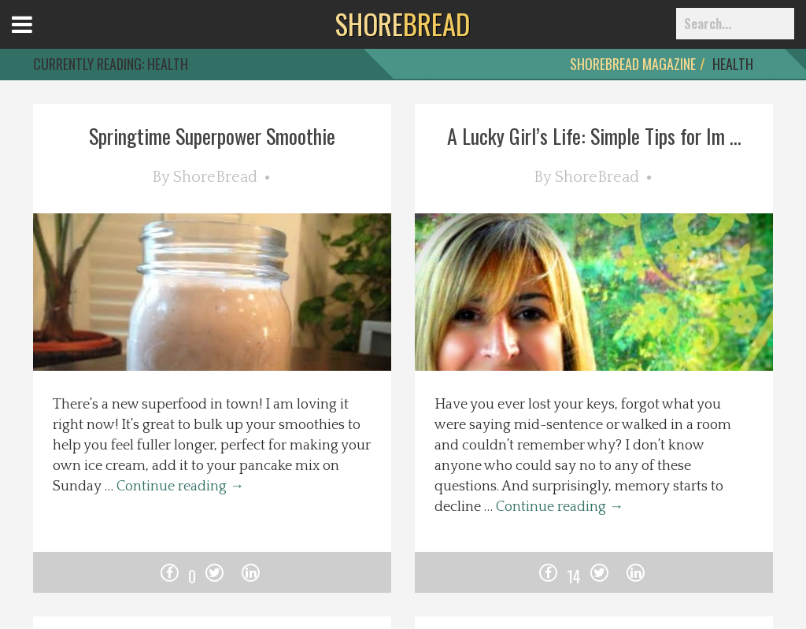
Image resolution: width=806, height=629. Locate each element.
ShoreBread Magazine (633, 64)
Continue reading (180, 486)
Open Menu (41, 39)
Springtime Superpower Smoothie (212, 135)
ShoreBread (215, 177)
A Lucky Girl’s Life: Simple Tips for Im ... (594, 135)
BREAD (402, 23)
